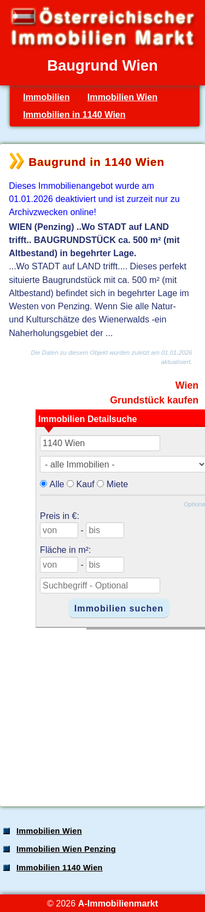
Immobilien (46, 97)
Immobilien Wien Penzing (66, 849)
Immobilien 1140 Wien (59, 867)
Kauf (86, 484)
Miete (117, 484)
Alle (57, 484)
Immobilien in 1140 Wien (74, 114)
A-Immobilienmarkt (118, 903)
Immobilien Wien (122, 97)
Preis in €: (59, 516)
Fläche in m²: (65, 550)
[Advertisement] (101, 712)
